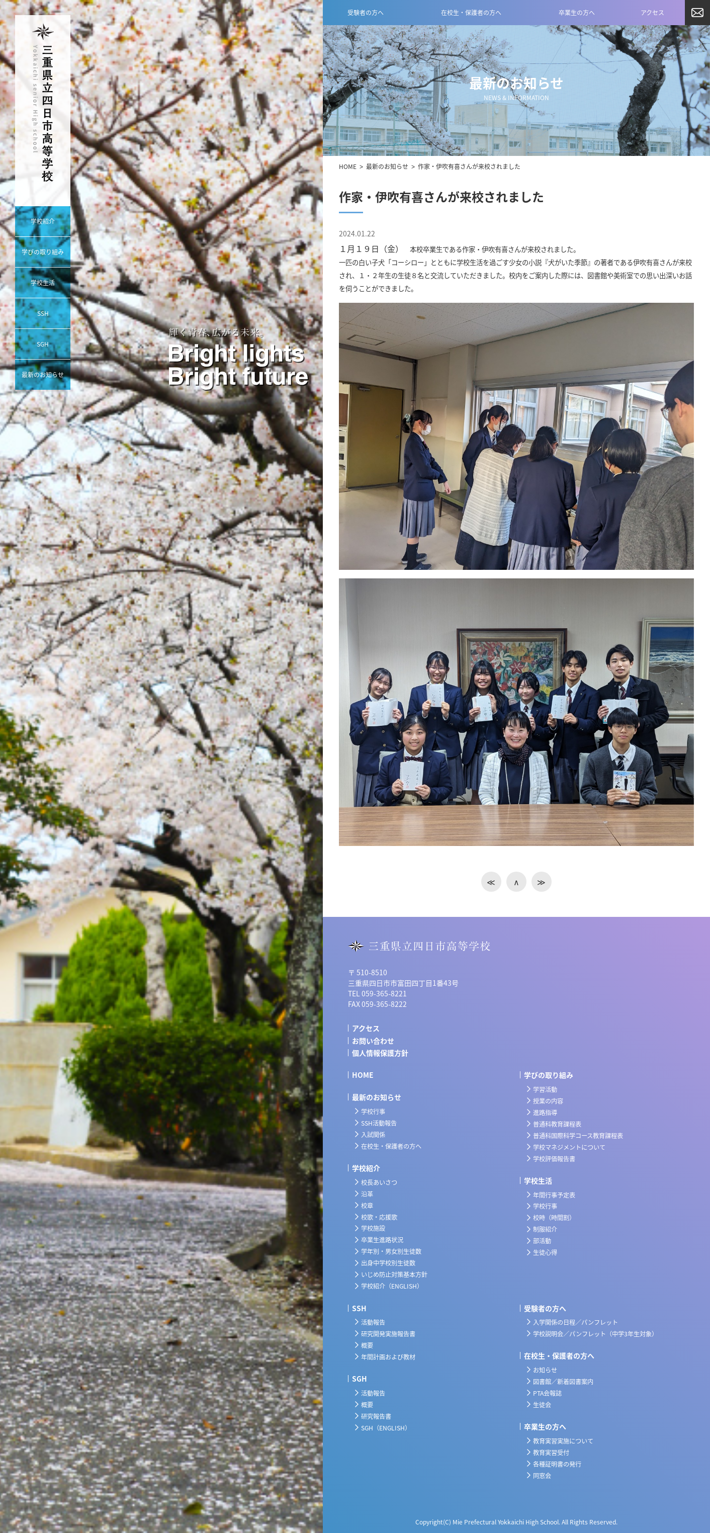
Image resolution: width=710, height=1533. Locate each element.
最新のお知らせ (387, 166)
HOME (348, 166)
